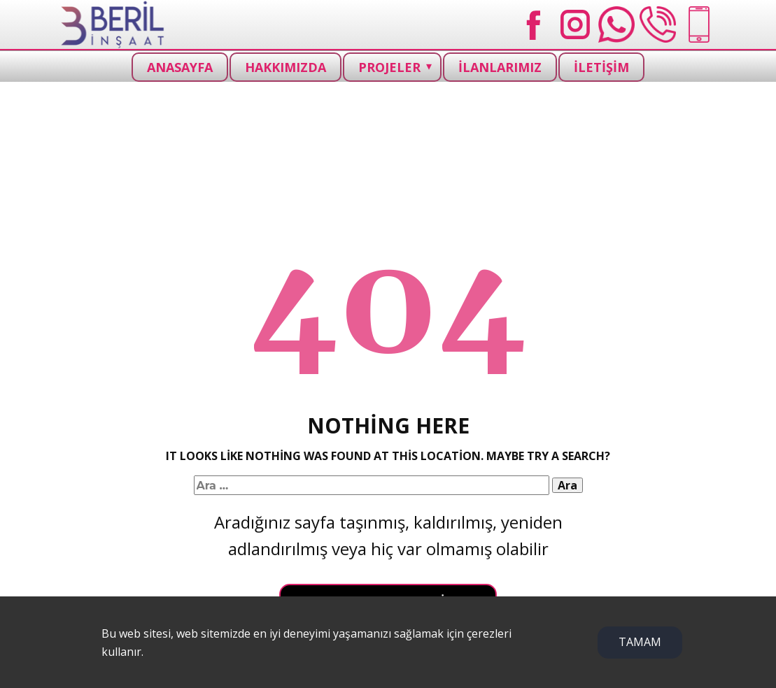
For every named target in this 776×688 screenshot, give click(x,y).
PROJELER (389, 67)
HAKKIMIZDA (285, 67)
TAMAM (640, 642)
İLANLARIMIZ (500, 67)
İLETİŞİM (601, 67)
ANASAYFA (180, 67)
